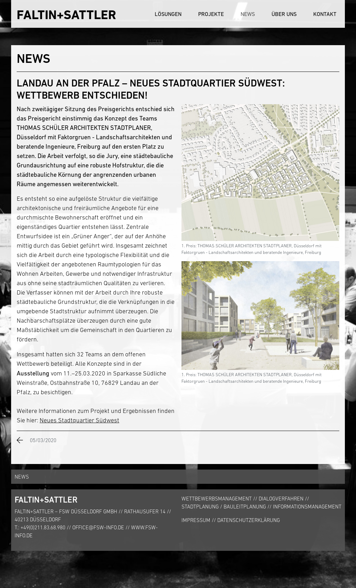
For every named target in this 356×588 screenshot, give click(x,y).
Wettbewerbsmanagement (216, 499)
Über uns (284, 14)
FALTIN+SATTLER (66, 14)
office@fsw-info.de (98, 527)
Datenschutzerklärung (248, 520)
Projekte (211, 14)
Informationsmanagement (307, 507)
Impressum (195, 520)
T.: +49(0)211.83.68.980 (40, 527)
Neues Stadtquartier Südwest (79, 420)
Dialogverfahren (281, 499)
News (248, 14)
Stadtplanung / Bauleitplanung (223, 507)
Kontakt (325, 14)
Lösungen (168, 14)
